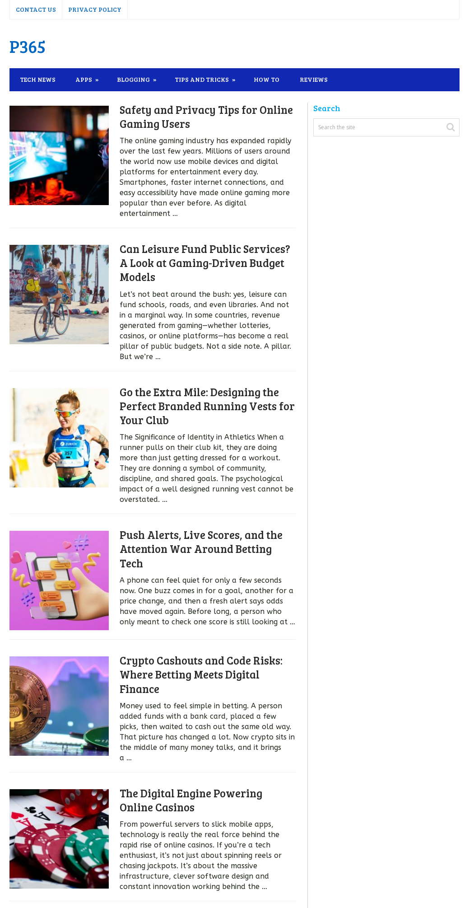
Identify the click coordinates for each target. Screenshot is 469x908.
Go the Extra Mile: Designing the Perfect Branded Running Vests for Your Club (194, 385)
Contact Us (36, 9)
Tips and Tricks (204, 79)
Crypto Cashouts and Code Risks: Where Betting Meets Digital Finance (197, 627)
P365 (27, 46)
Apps (85, 79)
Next (160, 861)
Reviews (317, 79)
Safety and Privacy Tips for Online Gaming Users (193, 116)
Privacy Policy (94, 9)
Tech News (38, 79)
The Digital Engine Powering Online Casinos (196, 743)
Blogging (135, 79)
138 (127, 861)
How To (269, 79)
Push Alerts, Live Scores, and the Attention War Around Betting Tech (195, 510)
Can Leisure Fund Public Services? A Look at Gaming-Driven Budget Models (197, 252)
